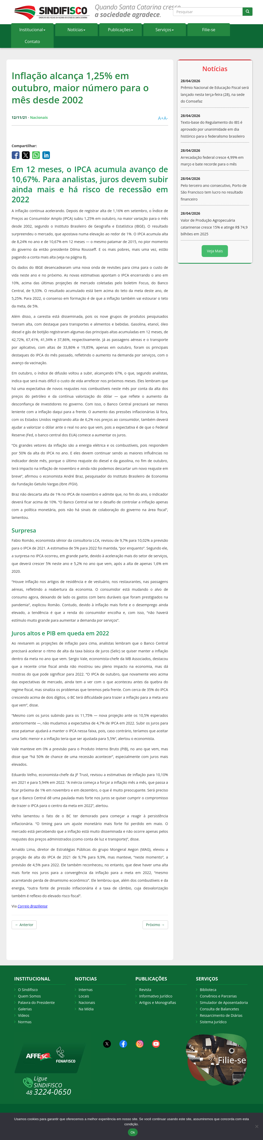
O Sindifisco (28, 989)
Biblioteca (208, 989)
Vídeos (23, 1015)
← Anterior (24, 924)
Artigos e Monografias (157, 1002)
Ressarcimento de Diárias (221, 1015)
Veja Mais (215, 250)
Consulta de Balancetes (219, 1008)
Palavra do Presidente (36, 1002)
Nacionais (87, 1002)
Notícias (77, 29)
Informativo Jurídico (155, 996)
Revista (145, 989)
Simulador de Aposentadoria (224, 1002)
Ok (132, 1132)
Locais (84, 996)
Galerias (25, 1008)
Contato (32, 41)
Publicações (120, 29)
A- (165, 118)
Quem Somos (29, 996)
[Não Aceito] (256, 1126)
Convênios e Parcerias (218, 996)
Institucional (32, 29)
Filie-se (208, 29)
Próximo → (155, 924)
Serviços (164, 29)
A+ (161, 118)
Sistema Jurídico (213, 1021)
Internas (86, 989)
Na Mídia (86, 1008)
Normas (24, 1021)
